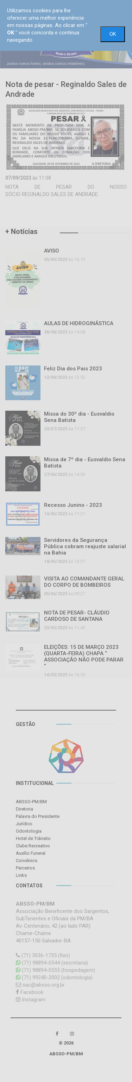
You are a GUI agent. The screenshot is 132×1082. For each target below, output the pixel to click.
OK (112, 34)
